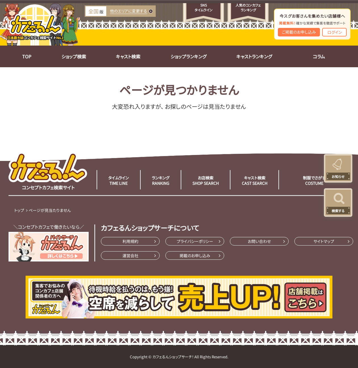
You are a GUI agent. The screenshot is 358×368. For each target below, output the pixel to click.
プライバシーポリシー (195, 241)
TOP (26, 56)
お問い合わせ (259, 241)
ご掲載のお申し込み (299, 32)
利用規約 (130, 241)
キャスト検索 (128, 56)
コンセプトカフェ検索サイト (48, 171)
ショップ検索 (73, 56)
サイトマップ (323, 241)
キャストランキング (254, 56)
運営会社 (130, 255)
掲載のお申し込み (195, 255)
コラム (319, 56)
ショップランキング (188, 56)
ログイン (334, 32)
